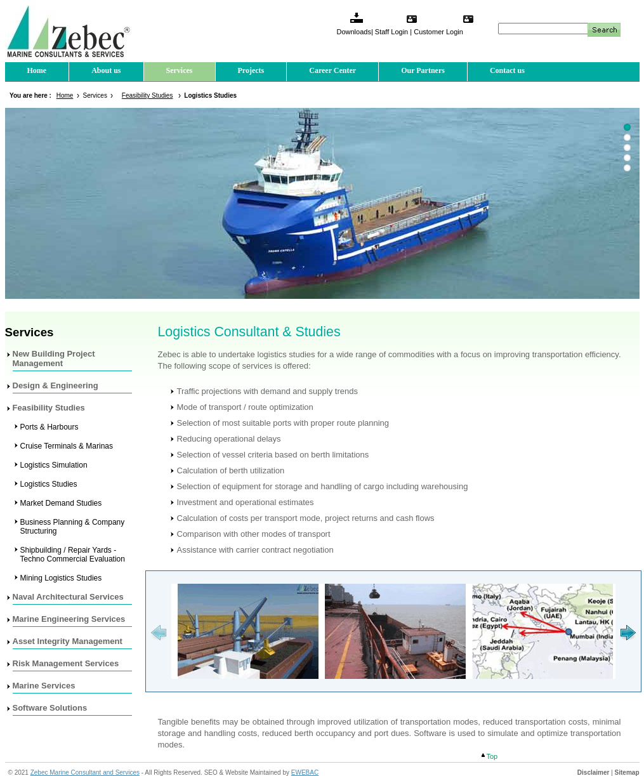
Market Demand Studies (61, 503)
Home (37, 70)
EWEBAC (305, 772)
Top (492, 756)
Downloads (354, 32)
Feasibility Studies (147, 95)
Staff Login (391, 32)
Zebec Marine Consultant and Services (85, 772)
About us (106, 70)
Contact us (507, 70)
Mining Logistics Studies (61, 578)
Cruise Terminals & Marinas (67, 446)
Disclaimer (593, 772)
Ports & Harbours (49, 427)
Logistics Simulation (54, 465)
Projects (251, 70)
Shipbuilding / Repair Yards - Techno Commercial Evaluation (72, 554)
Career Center (332, 70)
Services (179, 70)
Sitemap (627, 772)
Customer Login (438, 32)
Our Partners (423, 70)
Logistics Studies (48, 484)
